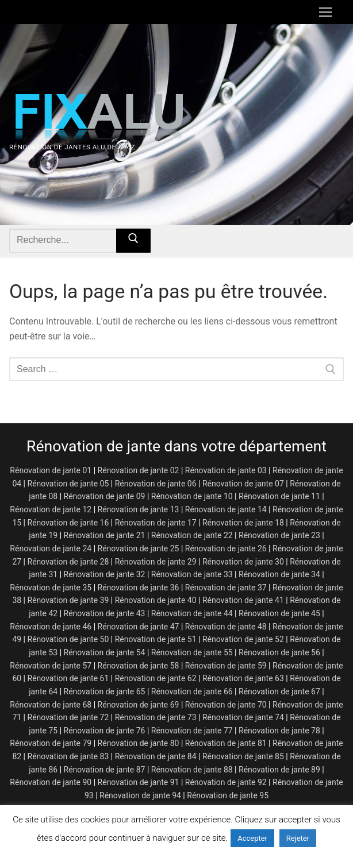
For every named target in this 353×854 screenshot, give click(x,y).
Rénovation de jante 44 (192, 613)
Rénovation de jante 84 (156, 756)
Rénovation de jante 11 (279, 496)
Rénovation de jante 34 (279, 574)
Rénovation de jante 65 (104, 691)
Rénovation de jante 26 (226, 548)
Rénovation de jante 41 (243, 600)
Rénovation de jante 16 (68, 522)
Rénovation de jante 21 (104, 535)
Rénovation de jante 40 (156, 600)
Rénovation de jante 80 (138, 743)
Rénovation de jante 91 (138, 782)
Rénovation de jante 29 (156, 561)
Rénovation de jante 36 (138, 587)
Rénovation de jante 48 (226, 626)
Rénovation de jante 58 (138, 665)
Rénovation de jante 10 (192, 496)
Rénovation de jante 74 (243, 717)
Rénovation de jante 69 (138, 704)
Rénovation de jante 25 (138, 548)
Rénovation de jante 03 (226, 470)
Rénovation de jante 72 (68, 717)
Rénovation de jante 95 (227, 795)
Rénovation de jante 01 (50, 470)
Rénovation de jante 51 (156, 639)
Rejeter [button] (297, 838)
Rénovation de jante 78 (279, 730)
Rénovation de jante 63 (243, 678)
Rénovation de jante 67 (279, 691)
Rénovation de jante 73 (156, 717)
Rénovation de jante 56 (279, 652)
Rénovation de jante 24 (50, 548)
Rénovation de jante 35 (50, 587)
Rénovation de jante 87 (104, 769)
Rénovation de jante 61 (68, 678)
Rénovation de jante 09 (104, 496)
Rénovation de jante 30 (243, 561)
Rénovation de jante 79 (50, 743)
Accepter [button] (252, 838)
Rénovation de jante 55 (192, 652)
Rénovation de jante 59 (226, 665)
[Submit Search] (133, 241)
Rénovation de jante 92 (226, 782)
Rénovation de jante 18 (243, 522)
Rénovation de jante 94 (140, 795)
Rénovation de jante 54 (104, 652)
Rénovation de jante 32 (104, 574)
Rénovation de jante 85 (243, 756)
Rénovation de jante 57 (50, 665)
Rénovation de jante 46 (50, 626)
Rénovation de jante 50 (68, 639)
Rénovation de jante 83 (68, 756)
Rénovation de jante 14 (226, 509)
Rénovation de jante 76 (104, 730)
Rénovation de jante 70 (226, 704)
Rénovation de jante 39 (68, 600)
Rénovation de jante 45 (279, 613)
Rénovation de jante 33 (192, 574)
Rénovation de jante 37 (226, 587)
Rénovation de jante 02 (138, 470)
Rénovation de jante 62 (156, 678)
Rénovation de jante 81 (226, 743)
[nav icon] (325, 12)
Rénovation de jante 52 (243, 639)
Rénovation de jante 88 (192, 769)
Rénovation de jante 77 (192, 730)
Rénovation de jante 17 (156, 522)
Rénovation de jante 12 (50, 509)
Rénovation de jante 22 (192, 535)
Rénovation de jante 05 (68, 483)
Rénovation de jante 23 (279, 535)
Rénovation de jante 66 (192, 691)
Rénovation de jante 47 (138, 626)
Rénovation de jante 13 (138, 509)
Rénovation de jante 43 (104, 613)
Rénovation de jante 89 (279, 769)
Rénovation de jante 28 (68, 561)
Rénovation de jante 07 (243, 483)
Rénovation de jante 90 (50, 782)
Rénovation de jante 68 (50, 704)
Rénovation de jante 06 (156, 483)
